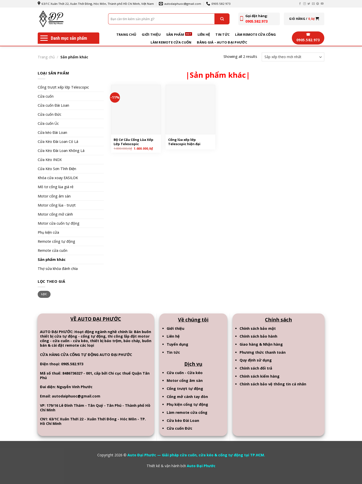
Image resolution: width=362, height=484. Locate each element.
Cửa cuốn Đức (49, 114)
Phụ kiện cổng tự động (187, 404)
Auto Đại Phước (201, 465)
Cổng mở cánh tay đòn (187, 396)
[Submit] (222, 18)
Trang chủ (126, 34)
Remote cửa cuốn (52, 250)
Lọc (44, 294)
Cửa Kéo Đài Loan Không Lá (61, 150)
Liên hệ (204, 34)
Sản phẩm (175, 34)
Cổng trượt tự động (185, 388)
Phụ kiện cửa (48, 232)
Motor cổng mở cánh (55, 214)
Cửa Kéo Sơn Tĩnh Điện (57, 168)
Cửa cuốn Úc (48, 123)
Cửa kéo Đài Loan (52, 132)
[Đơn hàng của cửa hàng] (293, 57)
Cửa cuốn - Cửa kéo (185, 372)
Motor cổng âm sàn (54, 196)
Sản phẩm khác (52, 259)
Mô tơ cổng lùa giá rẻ (55, 186)
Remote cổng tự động (56, 241)
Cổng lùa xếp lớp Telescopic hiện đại (184, 142)
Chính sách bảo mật (258, 328)
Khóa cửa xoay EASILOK (58, 177)
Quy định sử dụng (256, 360)
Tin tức (222, 34)
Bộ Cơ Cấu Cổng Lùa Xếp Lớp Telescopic (133, 142)
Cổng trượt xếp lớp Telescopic (63, 87)
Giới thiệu (151, 34)
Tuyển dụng (177, 344)
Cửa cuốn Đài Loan (53, 105)
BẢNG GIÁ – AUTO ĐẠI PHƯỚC (222, 42)
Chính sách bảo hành (258, 336)
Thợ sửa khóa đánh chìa (58, 268)
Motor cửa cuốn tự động (58, 223)
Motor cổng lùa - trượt (57, 205)
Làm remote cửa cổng (255, 34)
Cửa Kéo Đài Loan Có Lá (58, 141)
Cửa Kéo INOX (50, 159)
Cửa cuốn (46, 96)
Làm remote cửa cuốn (171, 42)
